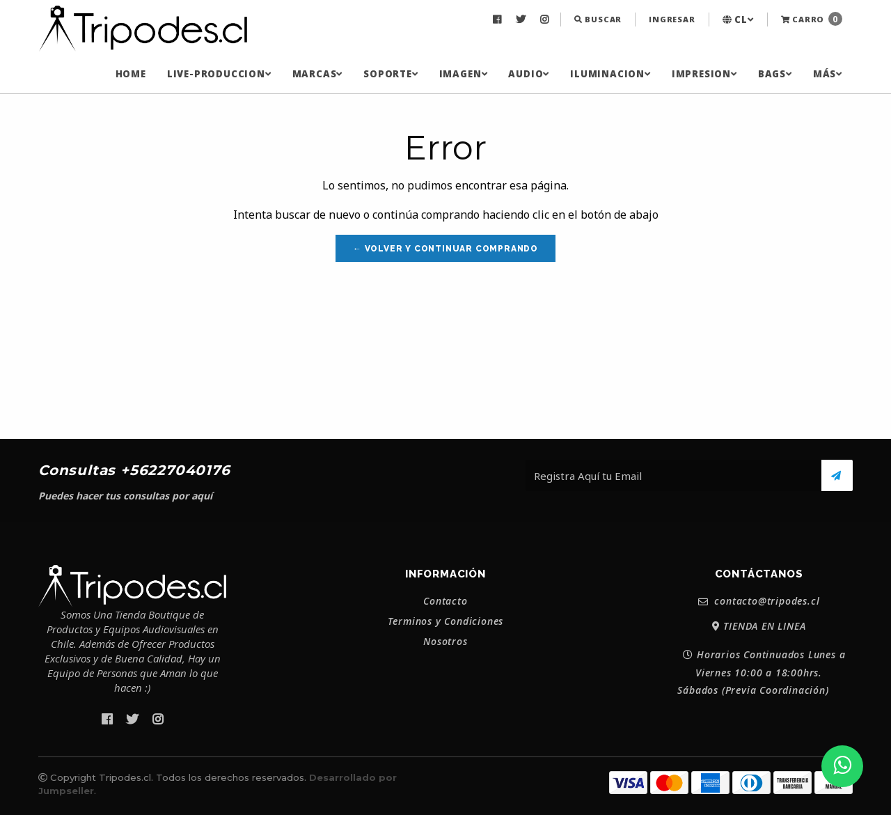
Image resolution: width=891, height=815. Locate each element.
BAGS (775, 74)
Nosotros (445, 641)
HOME (131, 74)
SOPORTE (390, 74)
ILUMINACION (610, 74)
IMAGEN (463, 74)
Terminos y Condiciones (446, 621)
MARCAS (317, 74)
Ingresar (672, 19)
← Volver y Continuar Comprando (445, 249)
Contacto (445, 601)
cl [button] (738, 19)
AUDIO (528, 74)
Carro (811, 19)
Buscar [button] (598, 19)
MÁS (827, 74)
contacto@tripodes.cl (759, 601)
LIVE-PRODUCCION (219, 74)
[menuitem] (498, 19)
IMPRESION (704, 74)
